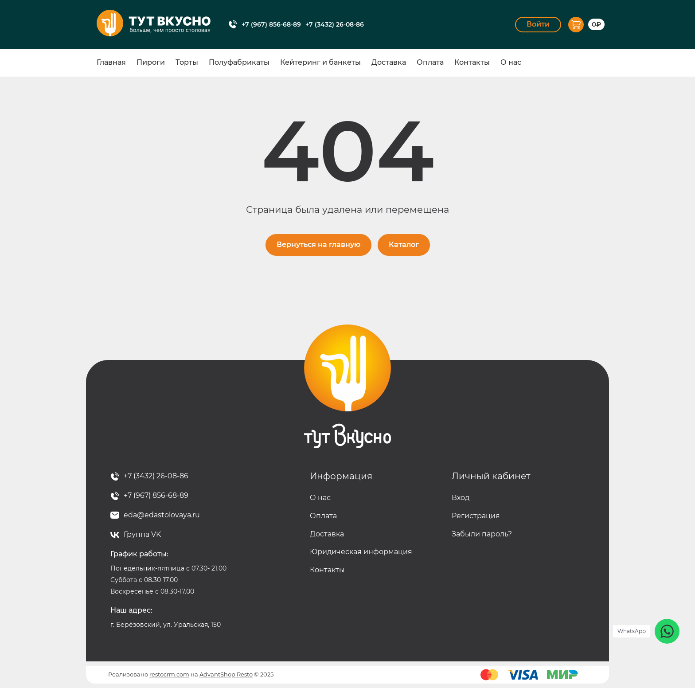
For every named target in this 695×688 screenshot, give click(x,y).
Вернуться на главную (318, 244)
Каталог (404, 244)
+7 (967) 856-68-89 (271, 24)
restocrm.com (169, 674)
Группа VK (142, 534)
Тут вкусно (347, 386)
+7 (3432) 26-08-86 (334, 24)
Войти (538, 24)
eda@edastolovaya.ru (162, 515)
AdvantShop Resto (226, 674)
